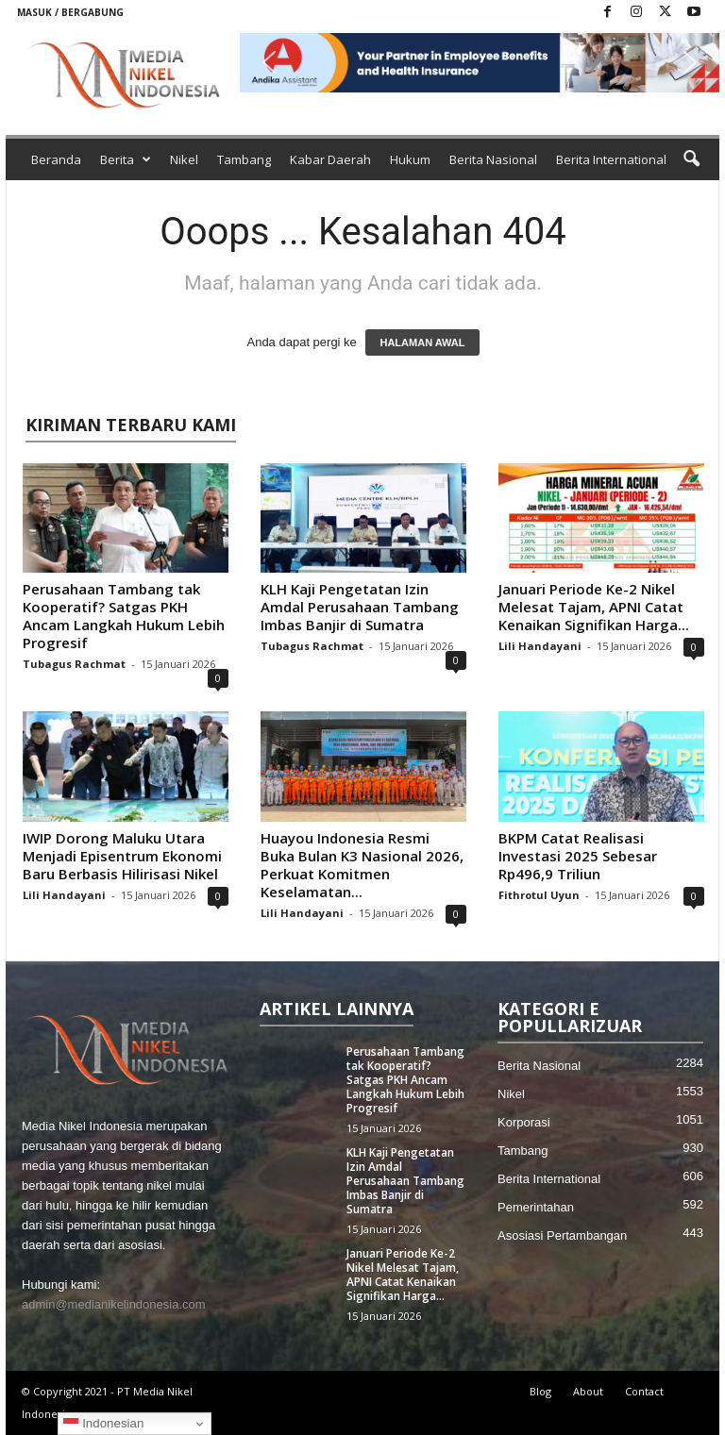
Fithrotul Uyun (539, 895)
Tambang (244, 159)
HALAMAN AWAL (421, 342)
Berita (125, 159)
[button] (479, 62)
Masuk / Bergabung (70, 12)
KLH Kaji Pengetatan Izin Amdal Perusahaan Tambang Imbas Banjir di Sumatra (360, 606)
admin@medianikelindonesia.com (114, 1304)
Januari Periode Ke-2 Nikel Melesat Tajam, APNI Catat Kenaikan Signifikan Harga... (593, 606)
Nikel (184, 159)
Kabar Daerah (330, 159)
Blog (540, 1391)
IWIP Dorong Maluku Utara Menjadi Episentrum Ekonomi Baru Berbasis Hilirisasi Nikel (122, 855)
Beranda (56, 159)
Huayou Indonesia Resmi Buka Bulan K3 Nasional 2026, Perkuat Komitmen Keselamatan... (362, 864)
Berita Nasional (493, 159)
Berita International (611, 159)
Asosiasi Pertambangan (562, 1235)
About (588, 1391)
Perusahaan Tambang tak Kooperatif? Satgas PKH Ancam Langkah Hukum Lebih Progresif (124, 615)
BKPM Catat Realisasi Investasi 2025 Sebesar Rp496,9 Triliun (577, 855)
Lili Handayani (540, 646)
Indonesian (103, 1423)
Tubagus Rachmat (74, 664)
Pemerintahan (535, 1207)
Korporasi (523, 1122)
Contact (644, 1391)
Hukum (410, 159)
